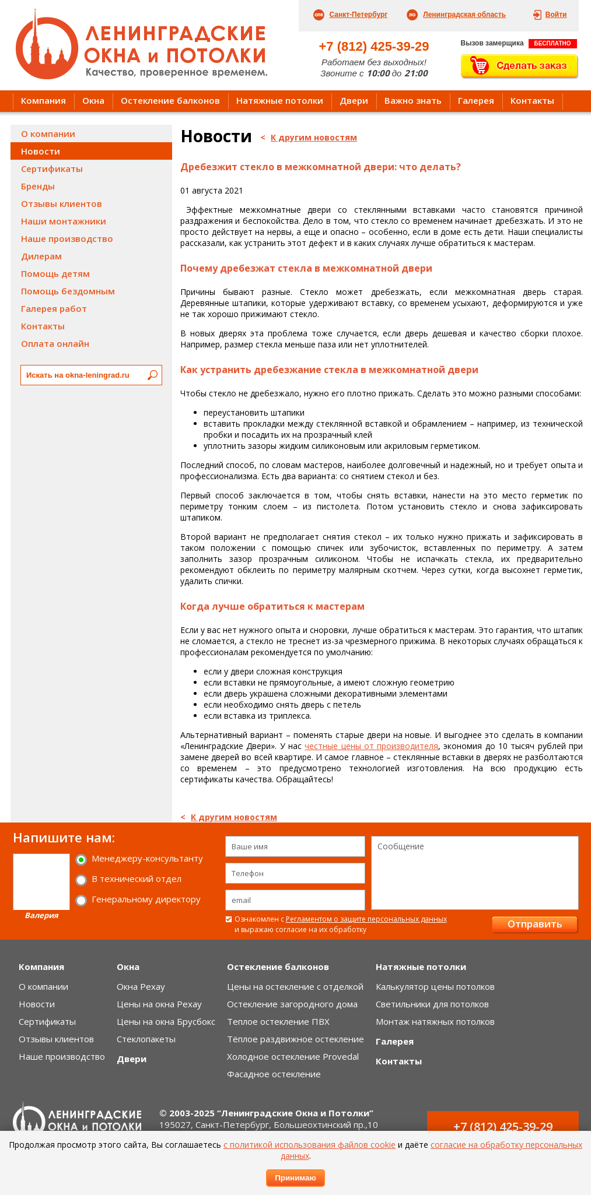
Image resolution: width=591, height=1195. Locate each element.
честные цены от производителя (371, 745)
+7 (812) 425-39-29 (374, 46)
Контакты (532, 100)
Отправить (535, 923)
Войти (556, 14)
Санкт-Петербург (359, 14)
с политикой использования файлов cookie (309, 1144)
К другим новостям (314, 137)
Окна (93, 100)
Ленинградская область (464, 14)
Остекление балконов (170, 100)
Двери (354, 100)
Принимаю (295, 1177)
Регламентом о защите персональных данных (366, 919)
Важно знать (413, 100)
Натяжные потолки (279, 100)
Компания (43, 100)
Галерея (476, 100)
